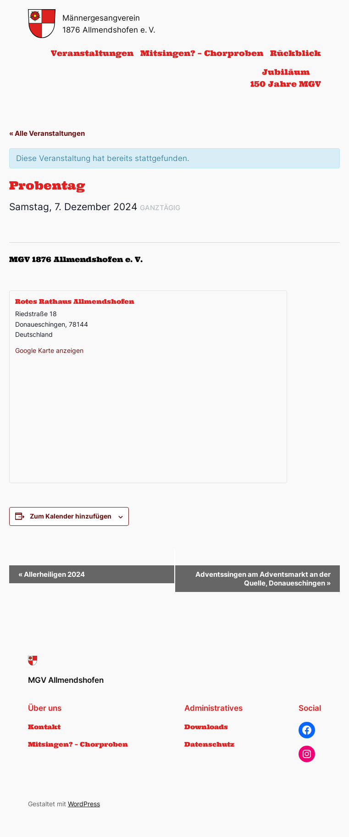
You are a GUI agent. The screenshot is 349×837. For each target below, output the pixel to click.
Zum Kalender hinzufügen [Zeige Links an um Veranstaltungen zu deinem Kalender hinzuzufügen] (70, 516)
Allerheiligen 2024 (51, 574)
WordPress (84, 804)
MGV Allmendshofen (66, 680)
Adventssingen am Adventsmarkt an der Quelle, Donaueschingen (263, 578)
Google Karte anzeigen (49, 350)
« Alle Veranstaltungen (47, 133)
